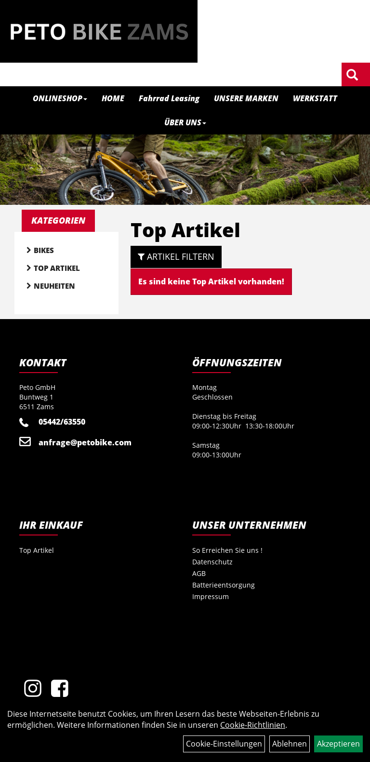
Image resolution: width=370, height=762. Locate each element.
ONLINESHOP (60, 98)
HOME (113, 98)
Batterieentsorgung (223, 584)
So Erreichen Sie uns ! (227, 550)
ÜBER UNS (185, 122)
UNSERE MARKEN (246, 98)
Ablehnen (289, 743)
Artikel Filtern (176, 256)
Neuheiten (54, 286)
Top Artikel (57, 268)
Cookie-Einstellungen (224, 743)
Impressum (210, 596)
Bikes (44, 250)
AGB (199, 573)
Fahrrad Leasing (169, 98)
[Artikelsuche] (352, 75)
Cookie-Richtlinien (252, 725)
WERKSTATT (315, 98)
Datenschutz (212, 561)
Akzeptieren (338, 743)
